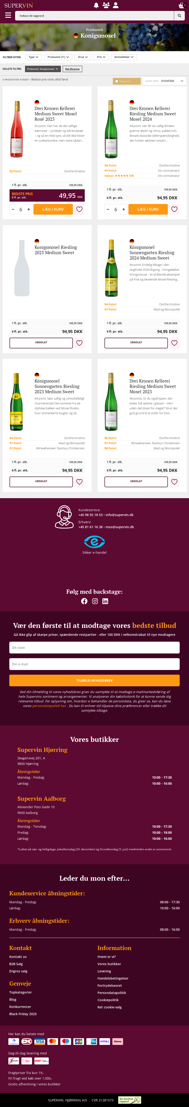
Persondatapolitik (112, 992)
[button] (96, 5)
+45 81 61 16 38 (90, 527)
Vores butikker (109, 964)
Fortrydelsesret (110, 985)
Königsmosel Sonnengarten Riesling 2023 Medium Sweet (57, 386)
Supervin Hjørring (42, 750)
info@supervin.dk (120, 515)
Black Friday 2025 (23, 1014)
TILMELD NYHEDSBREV (94, 680)
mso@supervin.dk (120, 527)
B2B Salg (16, 964)
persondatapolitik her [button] (49, 706)
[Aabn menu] (8, 15)
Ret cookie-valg (110, 1007)
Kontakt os (18, 956)
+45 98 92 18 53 (90, 515)
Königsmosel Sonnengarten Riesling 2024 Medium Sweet (152, 252)
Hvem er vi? (107, 956)
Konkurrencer (20, 1006)
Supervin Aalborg (41, 798)
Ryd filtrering (72, 68)
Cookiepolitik (108, 1000)
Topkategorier (20, 992)
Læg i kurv (53, 209)
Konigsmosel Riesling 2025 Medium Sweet (56, 250)
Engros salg (18, 971)
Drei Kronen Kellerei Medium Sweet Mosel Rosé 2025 (56, 113)
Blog (12, 999)
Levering (104, 971)
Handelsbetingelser (113, 978)
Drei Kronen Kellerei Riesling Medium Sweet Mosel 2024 (153, 113)
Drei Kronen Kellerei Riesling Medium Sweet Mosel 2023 (153, 386)
